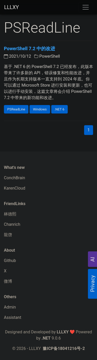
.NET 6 (59, 109)
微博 (8, 281)
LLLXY (11, 7)
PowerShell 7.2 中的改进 (29, 48)
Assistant (12, 317)
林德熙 (10, 214)
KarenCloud (14, 188)
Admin (10, 307)
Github (10, 260)
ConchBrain (14, 177)
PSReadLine (16, 109)
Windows (40, 109)
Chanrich (12, 224)
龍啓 (8, 234)
